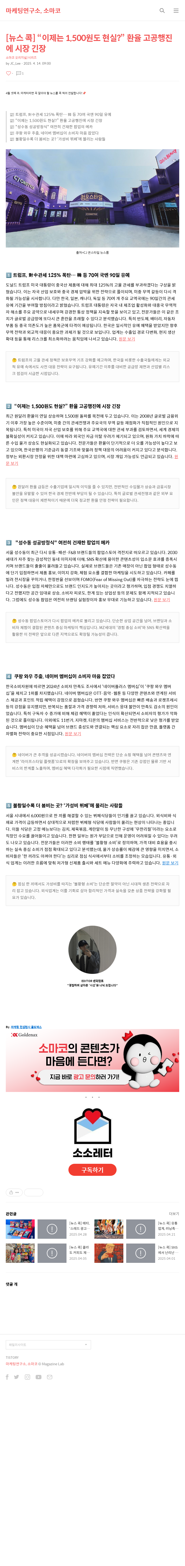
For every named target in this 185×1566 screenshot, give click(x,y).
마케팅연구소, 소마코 (33, 10)
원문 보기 (127, 339)
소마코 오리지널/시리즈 (21, 57)
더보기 (174, 1213)
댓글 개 (12, 1284)
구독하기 (92, 1169)
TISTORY (12, 1357)
